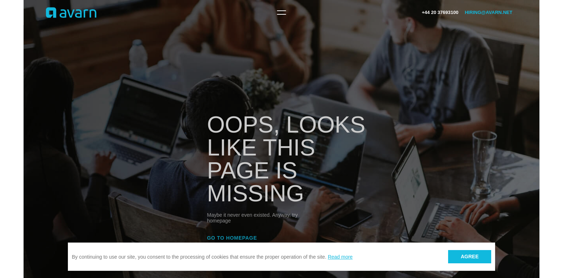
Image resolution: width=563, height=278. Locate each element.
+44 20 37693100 (440, 12)
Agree (470, 256)
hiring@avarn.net (488, 12)
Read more (340, 257)
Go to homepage (232, 238)
